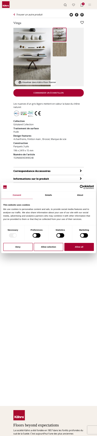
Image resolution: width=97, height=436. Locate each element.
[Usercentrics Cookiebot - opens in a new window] (82, 187)
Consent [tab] (17, 195)
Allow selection (48, 247)
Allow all (79, 247)
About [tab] (80, 195)
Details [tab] (48, 195)
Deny (18, 247)
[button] (65, 5)
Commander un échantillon (48, 92)
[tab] (48, 171)
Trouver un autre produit (27, 14)
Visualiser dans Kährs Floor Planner (37, 82)
